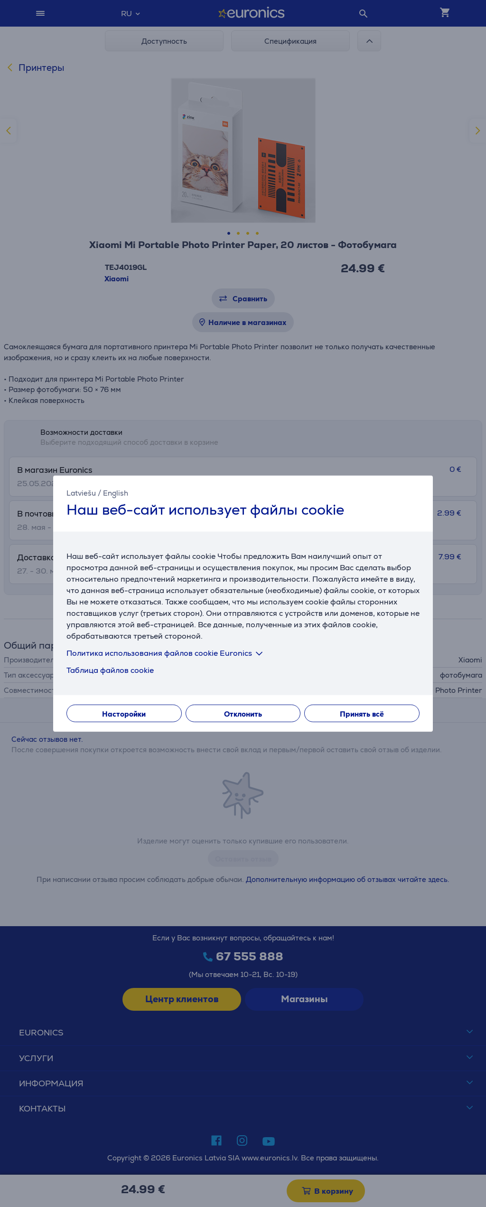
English (115, 493)
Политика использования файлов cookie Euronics (166, 653)
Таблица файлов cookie (110, 670)
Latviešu (81, 493)
